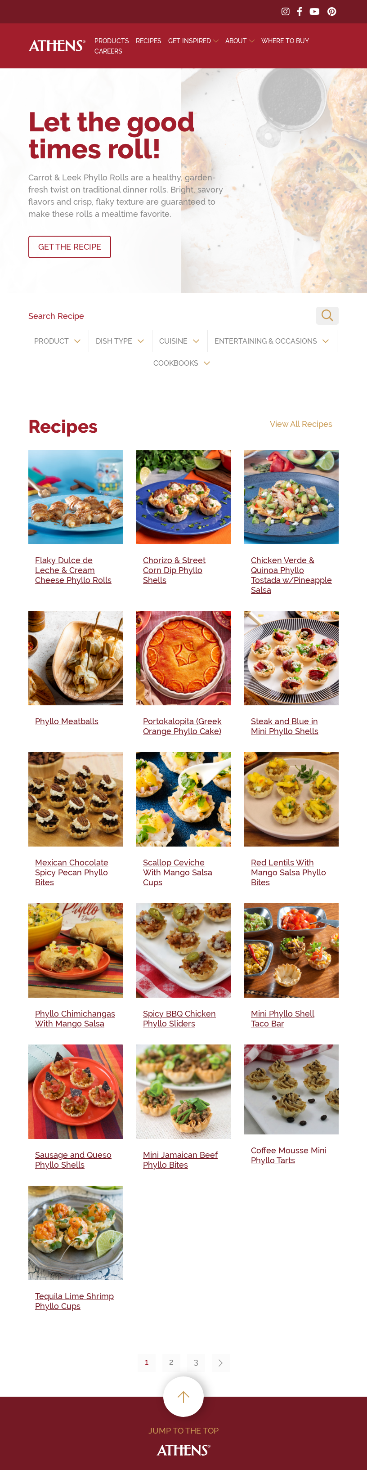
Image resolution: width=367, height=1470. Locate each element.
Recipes (148, 41)
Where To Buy (285, 41)
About (236, 41)
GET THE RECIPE (69, 246)
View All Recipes (301, 424)
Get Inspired (189, 41)
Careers (108, 51)
